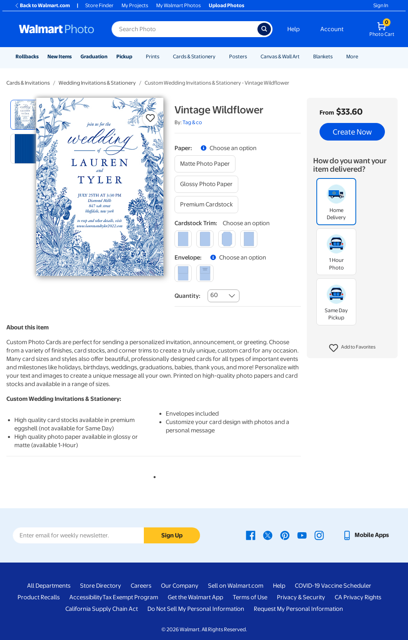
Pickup (124, 56)
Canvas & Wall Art (280, 56)
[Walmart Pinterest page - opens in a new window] (285, 535)
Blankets (323, 56)
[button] (352, 348)
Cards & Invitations (28, 83)
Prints (152, 56)
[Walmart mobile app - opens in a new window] (365, 535)
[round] (205, 239)
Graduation (94, 56)
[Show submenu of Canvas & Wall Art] (303, 56)
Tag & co (192, 122)
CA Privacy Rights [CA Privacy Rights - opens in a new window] (358, 597)
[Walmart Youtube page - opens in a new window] (302, 535)
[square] (183, 239)
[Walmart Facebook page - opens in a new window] (250, 535)
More (352, 56)
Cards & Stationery (194, 56)
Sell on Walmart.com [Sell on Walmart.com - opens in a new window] (235, 585)
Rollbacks (27, 56)
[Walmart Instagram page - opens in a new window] (319, 535)
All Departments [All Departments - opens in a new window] (49, 585)
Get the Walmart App (195, 597)
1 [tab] (153, 476)
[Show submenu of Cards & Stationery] (219, 56)
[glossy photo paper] (206, 184)
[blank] (183, 273)
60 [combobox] (214, 295)
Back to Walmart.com (42, 5)
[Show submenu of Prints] (163, 56)
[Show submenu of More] (361, 56)
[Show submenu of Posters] (250, 56)
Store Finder (99, 5)
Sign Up (171, 535)
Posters (238, 56)
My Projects (135, 5)
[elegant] (226, 239)
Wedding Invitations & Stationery (97, 83)
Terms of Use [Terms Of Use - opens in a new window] (250, 597)
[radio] (25, 115)
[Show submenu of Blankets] (336, 56)
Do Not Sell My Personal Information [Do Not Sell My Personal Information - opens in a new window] (195, 608)
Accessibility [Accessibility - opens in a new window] (85, 597)
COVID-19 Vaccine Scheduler (333, 585)
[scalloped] (248, 239)
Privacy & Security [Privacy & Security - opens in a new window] (301, 597)
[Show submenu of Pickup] (135, 56)
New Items (59, 56)
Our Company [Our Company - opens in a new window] (179, 585)
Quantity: (187, 295)
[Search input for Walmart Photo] (184, 29)
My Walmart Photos (178, 5)
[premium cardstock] (206, 204)
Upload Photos (226, 5)
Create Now (352, 131)
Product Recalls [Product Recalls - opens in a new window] (39, 597)
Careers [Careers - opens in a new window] (141, 585)
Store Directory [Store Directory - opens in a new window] (100, 585)
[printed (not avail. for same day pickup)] (205, 273)
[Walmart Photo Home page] (57, 29)
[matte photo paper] (205, 163)
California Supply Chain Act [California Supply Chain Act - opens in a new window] (101, 608)
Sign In (380, 5)
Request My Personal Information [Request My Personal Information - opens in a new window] (298, 608)
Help (293, 29)
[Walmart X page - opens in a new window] (268, 535)
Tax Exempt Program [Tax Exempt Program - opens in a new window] (130, 597)
